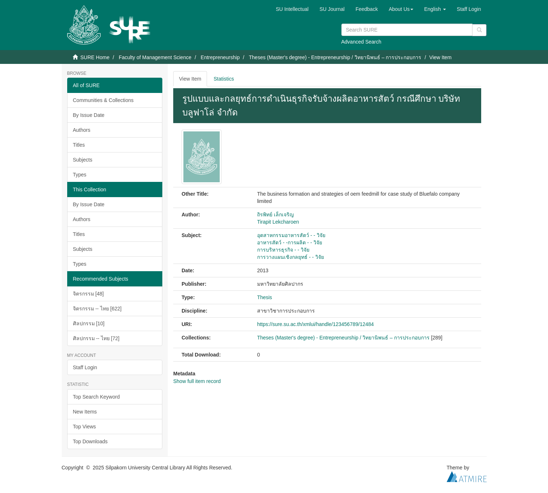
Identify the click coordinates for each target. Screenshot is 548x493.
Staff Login (85, 367)
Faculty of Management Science (155, 57)
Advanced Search (361, 42)
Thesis (264, 297)
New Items (85, 412)
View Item (190, 79)
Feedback (367, 9)
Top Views (84, 426)
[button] (401, 9)
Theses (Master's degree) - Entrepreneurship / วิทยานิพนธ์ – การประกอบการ (335, 57)
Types (79, 175)
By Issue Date (89, 115)
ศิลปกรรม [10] (89, 323)
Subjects (83, 160)
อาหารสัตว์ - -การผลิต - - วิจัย (289, 242)
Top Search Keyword (96, 397)
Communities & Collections (103, 100)
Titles (79, 145)
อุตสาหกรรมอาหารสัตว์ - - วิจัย (291, 235)
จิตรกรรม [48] (88, 294)
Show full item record (197, 381)
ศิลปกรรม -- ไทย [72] (96, 338)
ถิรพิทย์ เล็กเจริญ (275, 214)
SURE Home (94, 57)
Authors (81, 130)
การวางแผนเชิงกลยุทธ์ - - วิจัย (290, 257)
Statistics (224, 79)
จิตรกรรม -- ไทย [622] (97, 308)
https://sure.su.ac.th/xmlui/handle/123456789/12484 (315, 324)
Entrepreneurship (220, 57)
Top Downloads (90, 441)
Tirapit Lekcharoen (278, 222)
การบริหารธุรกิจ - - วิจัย (283, 250)
